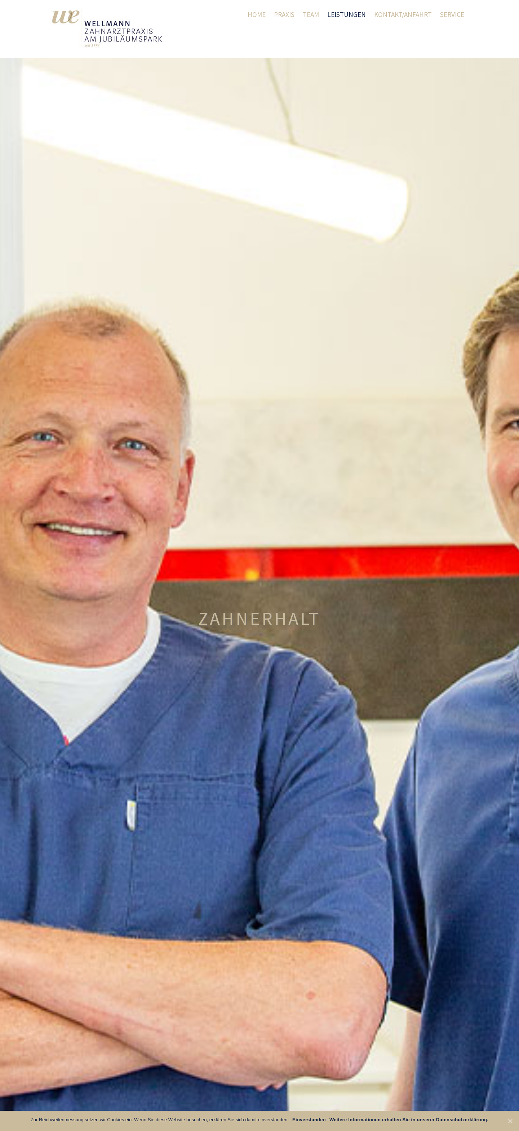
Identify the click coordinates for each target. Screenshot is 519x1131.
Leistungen (346, 14)
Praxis (284, 14)
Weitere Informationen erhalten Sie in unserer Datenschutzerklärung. (408, 1119)
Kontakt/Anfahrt (403, 14)
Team (311, 14)
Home (257, 14)
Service (452, 14)
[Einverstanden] (510, 1121)
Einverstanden (309, 1119)
